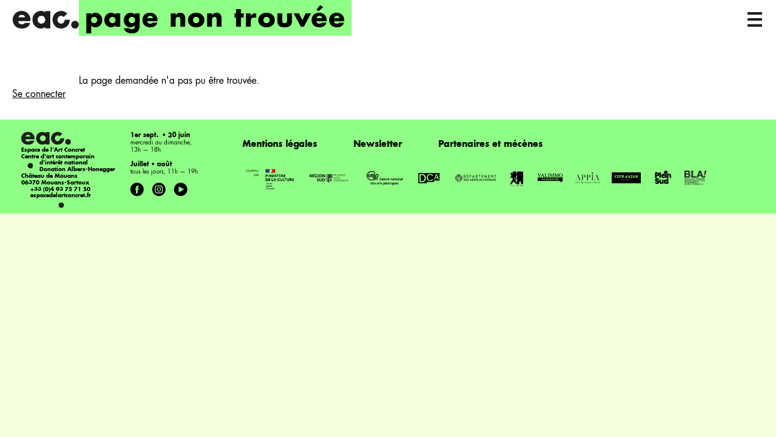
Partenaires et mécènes (490, 144)
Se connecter (38, 95)
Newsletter (377, 144)
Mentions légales (279, 144)
